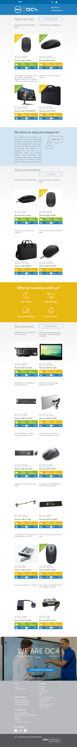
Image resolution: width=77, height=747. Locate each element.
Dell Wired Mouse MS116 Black (25, 180)
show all (51, 174)
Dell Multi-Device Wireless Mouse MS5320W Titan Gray (49, 434)
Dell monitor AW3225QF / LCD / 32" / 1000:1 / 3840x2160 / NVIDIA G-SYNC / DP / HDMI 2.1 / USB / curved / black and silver (26, 78)
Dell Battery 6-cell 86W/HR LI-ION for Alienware (25, 384)
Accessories (24, 326)
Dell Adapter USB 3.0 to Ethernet (26, 585)
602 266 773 (55, 7)
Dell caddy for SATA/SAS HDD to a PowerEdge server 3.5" (26, 535)
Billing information (21, 713)
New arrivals (24, 19)
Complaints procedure (22, 702)
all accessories (51, 326)
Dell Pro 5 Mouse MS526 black (50, 25)
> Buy (35, 67)
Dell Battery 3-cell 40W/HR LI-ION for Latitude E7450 (50, 485)
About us (17, 687)
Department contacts (22, 721)
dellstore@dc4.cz (56, 10)
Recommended (27, 170)
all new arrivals (52, 19)
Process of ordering (21, 700)
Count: (22, 67)
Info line (17, 719)
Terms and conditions (22, 704)
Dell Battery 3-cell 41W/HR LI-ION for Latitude (25, 333)
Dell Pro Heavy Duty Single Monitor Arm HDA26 (48, 384)
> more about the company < (41, 670)
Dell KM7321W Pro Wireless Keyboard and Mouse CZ (24, 434)
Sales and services (20, 689)
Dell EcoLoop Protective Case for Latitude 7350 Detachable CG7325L (50, 334)
